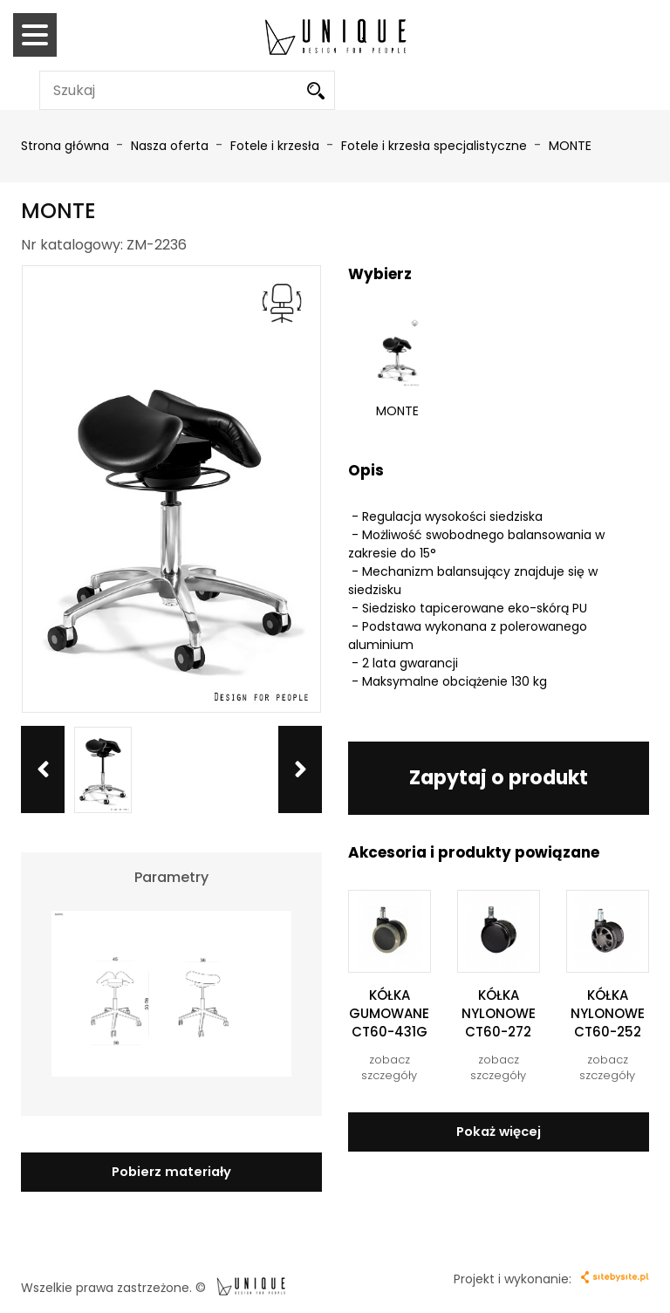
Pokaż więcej (499, 1128)
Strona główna (65, 145)
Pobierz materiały (171, 1170)
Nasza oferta (171, 145)
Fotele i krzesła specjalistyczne (435, 145)
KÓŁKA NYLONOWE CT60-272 (498, 1011)
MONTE (570, 145)
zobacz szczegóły (389, 1066)
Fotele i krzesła (276, 145)
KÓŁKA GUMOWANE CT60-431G (389, 1011)
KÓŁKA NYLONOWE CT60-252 (608, 1011)
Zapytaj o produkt (498, 775)
